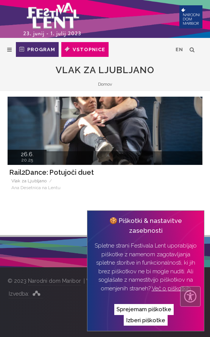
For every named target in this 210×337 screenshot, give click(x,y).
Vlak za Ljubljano (29, 180)
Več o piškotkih (171, 288)
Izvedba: (26, 293)
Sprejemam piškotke (144, 309)
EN (179, 49)
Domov (105, 84)
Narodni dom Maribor (54, 281)
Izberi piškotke (145, 320)
